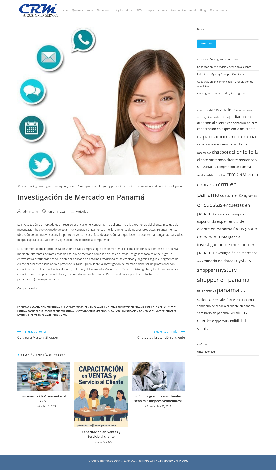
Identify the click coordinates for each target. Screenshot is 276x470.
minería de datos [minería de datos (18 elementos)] (219, 260)
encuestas (110, 307)
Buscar (201, 29)
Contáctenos (218, 10)
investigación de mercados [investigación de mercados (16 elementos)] (236, 253)
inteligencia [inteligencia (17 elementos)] (230, 236)
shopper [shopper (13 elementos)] (217, 321)
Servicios (103, 10)
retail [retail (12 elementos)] (243, 291)
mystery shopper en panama (34, 315)
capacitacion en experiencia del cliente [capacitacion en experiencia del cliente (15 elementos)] (226, 129)
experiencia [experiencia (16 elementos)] (206, 221)
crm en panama (94, 307)
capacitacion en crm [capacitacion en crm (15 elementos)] (242, 123)
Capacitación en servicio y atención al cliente (224, 67)
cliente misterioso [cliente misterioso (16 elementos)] (211, 160)
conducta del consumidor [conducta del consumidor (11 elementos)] (211, 175)
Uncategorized (206, 351)
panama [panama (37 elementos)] (228, 290)
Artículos (82, 211)
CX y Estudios (122, 10)
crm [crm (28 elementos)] (231, 174)
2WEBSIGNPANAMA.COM (172, 461)
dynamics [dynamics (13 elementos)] (250, 196)
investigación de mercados (138, 311)
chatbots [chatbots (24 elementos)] (221, 152)
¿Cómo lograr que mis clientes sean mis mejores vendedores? (158, 398)
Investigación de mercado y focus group (221, 93)
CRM (139, 10)
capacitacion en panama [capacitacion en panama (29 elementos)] (226, 136)
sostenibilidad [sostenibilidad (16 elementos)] (234, 320)
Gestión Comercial (183, 10)
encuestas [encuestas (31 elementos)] (210, 204)
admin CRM (30, 211)
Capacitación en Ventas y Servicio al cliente (101, 434)
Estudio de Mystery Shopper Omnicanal (221, 74)
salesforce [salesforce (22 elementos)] (207, 299)
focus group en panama (59, 311)
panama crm (59, 315)
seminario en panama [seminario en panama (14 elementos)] (213, 313)
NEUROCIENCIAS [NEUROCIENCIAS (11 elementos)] (206, 291)
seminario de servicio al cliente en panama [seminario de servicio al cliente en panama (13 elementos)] (226, 306)
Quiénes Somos (82, 10)
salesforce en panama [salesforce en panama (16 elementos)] (236, 299)
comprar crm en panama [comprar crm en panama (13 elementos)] (234, 167)
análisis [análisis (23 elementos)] (228, 109)
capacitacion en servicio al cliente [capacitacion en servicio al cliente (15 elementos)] (222, 144)
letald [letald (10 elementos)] (200, 261)
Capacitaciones (156, 10)
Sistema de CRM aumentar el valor (43, 398)
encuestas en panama (131, 307)
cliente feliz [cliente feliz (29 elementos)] (245, 151)
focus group (35, 311)
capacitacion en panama (45, 307)
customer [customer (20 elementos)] (229, 195)
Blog (203, 10)
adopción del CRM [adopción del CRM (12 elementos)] (208, 110)
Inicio (64, 10)
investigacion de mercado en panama (97, 311)
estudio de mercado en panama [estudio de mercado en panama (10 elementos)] (230, 214)
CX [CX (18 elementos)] (241, 195)
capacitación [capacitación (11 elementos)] (204, 153)
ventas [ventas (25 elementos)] (204, 328)
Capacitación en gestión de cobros (218, 59)
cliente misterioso (72, 307)
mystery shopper (166, 311)
